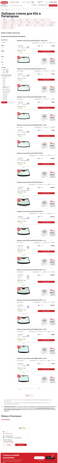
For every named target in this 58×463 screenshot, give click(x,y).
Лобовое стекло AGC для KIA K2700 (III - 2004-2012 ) (32, 40)
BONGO (4, 19)
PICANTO (29, 22)
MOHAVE (13, 22)
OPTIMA (21, 22)
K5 (48, 19)
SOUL (35, 25)
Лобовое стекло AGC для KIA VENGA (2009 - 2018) (31, 329)
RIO (44, 22)
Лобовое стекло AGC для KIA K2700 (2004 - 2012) (31, 68)
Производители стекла (40, 2)
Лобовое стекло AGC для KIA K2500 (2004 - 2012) (31, 97)
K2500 (35, 19)
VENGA (4, 27)
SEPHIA (12, 25)
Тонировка (28, 2)
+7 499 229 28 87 (53, 2)
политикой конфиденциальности (49, 460)
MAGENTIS (5, 22)
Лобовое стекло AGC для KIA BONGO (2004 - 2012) (32, 125)
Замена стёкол (17, 2)
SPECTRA (42, 25)
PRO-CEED (37, 22)
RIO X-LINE (52, 22)
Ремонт (24, 2)
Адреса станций (33, 2)
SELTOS (4, 25)
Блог (47, 2)
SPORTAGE (51, 25)
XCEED (12, 27)
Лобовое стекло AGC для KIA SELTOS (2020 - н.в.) (31, 240)
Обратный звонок (53, 5)
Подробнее (9, 444)
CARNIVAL (12, 19)
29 (38, 388)
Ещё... (29, 395)
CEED (20, 19)
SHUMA (19, 25)
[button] (6, 419)
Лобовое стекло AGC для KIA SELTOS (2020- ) (30, 153)
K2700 (42, 19)
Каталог (13, 2)
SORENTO (27, 25)
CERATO (27, 19)
